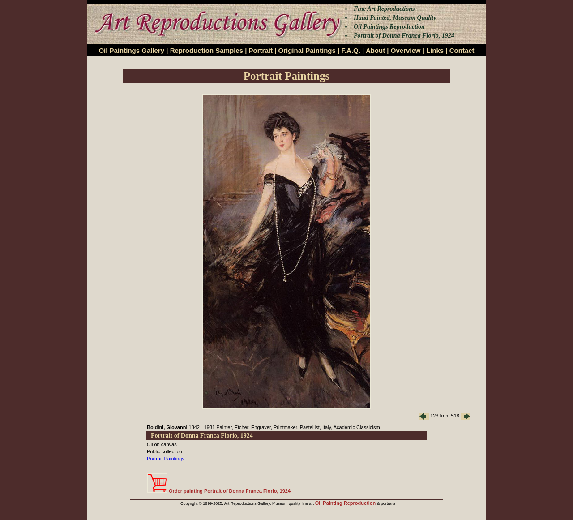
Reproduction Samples (206, 50)
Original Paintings (306, 50)
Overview (406, 50)
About (375, 50)
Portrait (261, 50)
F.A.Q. (350, 50)
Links (435, 50)
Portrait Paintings (165, 458)
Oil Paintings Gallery (131, 50)
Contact (462, 50)
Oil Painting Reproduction (346, 503)
